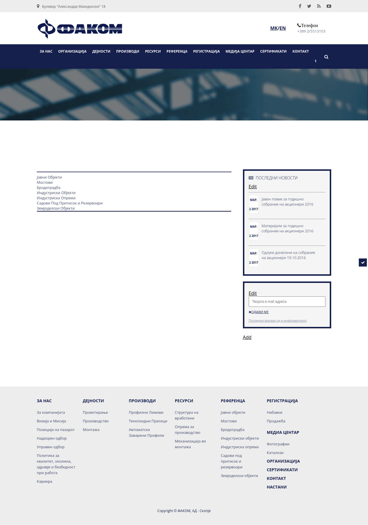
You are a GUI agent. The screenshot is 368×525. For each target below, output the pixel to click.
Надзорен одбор (52, 438)
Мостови (45, 182)
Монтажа (91, 429)
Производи (142, 400)
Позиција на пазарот (56, 429)
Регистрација (282, 400)
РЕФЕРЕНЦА (176, 51)
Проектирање (95, 412)
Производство (96, 421)
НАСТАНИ (277, 487)
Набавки (274, 412)
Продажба (276, 421)
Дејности (93, 400)
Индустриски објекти (240, 438)
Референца (233, 400)
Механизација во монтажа (190, 443)
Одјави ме (259, 312)
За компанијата (51, 412)
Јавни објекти (233, 412)
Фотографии (278, 444)
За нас (44, 400)
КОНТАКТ (300, 51)
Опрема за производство (187, 429)
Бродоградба (48, 187)
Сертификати (282, 469)
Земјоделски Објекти (56, 208)
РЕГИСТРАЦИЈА (206, 51)
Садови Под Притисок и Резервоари (70, 203)
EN (282, 28)
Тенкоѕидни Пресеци (148, 421)
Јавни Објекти (49, 177)
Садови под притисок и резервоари (232, 461)
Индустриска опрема (240, 446)
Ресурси (184, 400)
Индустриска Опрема (56, 197)
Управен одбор (50, 446)
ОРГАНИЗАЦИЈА (72, 51)
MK (274, 28)
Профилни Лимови (146, 412)
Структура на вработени (186, 415)
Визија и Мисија (51, 421)
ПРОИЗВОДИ (127, 51)
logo (80, 31)
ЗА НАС (46, 51)
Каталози (275, 452)
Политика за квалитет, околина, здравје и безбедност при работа (56, 464)
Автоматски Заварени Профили (146, 432)
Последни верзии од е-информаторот (278, 320)
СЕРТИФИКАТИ (273, 51)
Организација (283, 461)
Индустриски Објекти (56, 192)
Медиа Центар (283, 432)
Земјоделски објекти (239, 475)
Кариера (44, 481)
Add (247, 337)
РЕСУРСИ (153, 51)
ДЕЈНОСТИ (101, 51)
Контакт (276, 478)
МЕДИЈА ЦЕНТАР (240, 51)
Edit (253, 186)
